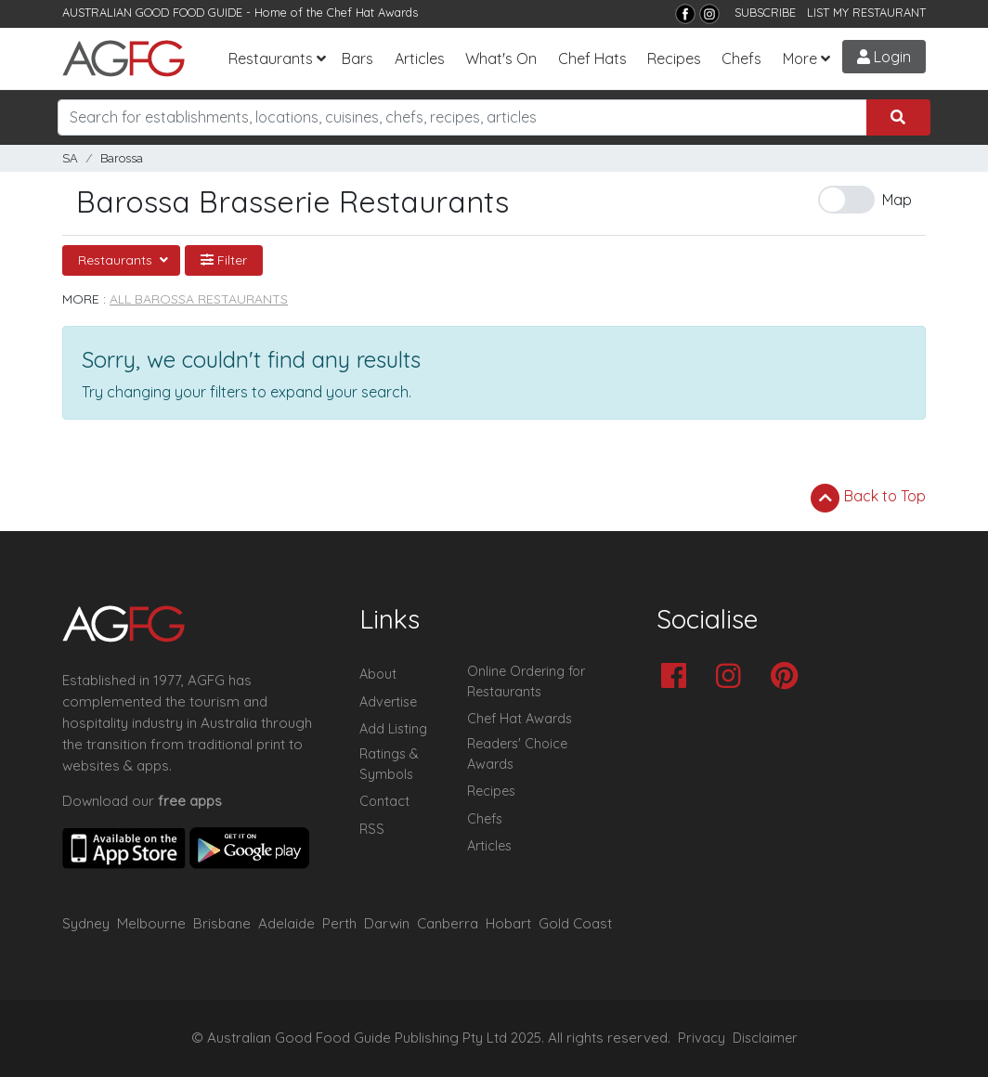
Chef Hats (592, 58)
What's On (501, 58)
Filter (224, 260)
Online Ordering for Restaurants (526, 681)
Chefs (741, 58)
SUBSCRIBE (765, 12)
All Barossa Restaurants (199, 299)
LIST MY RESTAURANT (866, 12)
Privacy (701, 1038)
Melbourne (151, 923)
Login (884, 56)
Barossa (121, 158)
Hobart (508, 923)
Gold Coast (575, 923)
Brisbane (222, 923)
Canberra (447, 923)
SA (70, 158)
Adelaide (286, 923)
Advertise (388, 702)
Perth (339, 923)
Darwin (387, 923)
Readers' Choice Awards (517, 753)
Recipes (674, 58)
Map (897, 199)
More (800, 58)
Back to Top (868, 498)
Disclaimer (765, 1038)
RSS (371, 829)
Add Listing (393, 728)
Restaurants (270, 58)
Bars (357, 58)
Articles (420, 58)
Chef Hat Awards (372, 12)
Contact (384, 801)
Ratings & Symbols (389, 764)
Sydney (86, 923)
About (377, 674)
